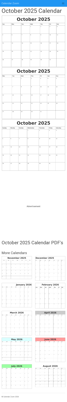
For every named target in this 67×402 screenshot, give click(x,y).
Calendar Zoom (10, 3)
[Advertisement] (33, 187)
